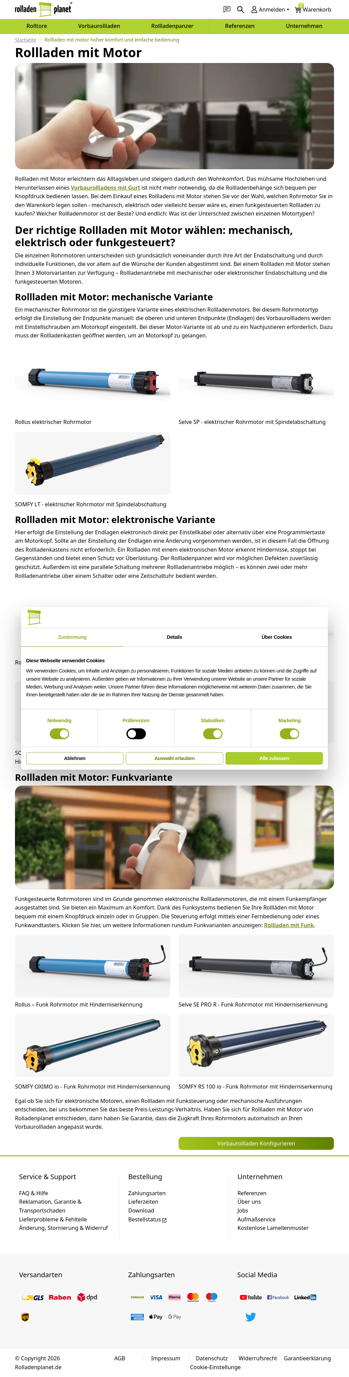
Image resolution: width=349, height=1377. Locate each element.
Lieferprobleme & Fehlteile (53, 1219)
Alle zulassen (274, 758)
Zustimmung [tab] (72, 637)
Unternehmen (304, 26)
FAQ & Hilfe (33, 1193)
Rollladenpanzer (172, 26)
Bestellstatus (147, 1219)
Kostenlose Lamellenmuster (273, 1228)
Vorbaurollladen (99, 26)
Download (141, 1210)
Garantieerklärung (307, 1358)
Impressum (165, 1358)
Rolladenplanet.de (38, 1367)
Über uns (249, 1201)
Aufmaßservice (257, 1219)
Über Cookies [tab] (277, 637)
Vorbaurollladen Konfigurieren (256, 1143)
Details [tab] (174, 637)
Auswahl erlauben (174, 758)
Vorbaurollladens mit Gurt (105, 187)
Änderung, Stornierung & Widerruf (63, 1228)
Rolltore (37, 26)
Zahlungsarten (147, 1193)
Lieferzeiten (143, 1201)
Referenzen (240, 26)
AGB (119, 1358)
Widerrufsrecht (258, 1358)
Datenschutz (212, 1358)
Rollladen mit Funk (289, 925)
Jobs (243, 1210)
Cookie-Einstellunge (215, 1367)
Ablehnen (75, 758)
